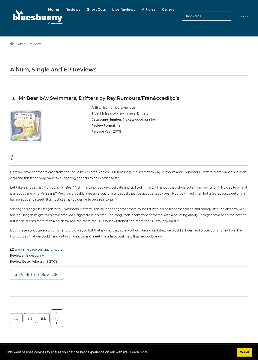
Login (243, 16)
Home (17, 44)
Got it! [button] (244, 352)
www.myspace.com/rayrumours (38, 249)
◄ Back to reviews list (37, 274)
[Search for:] (206, 16)
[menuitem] (53, 9)
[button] (222, 16)
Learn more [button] (139, 352)
